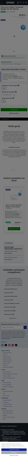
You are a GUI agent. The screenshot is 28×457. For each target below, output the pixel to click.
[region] (14, 449)
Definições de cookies (14, 455)
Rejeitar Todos (14, 452)
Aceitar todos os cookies (14, 449)
